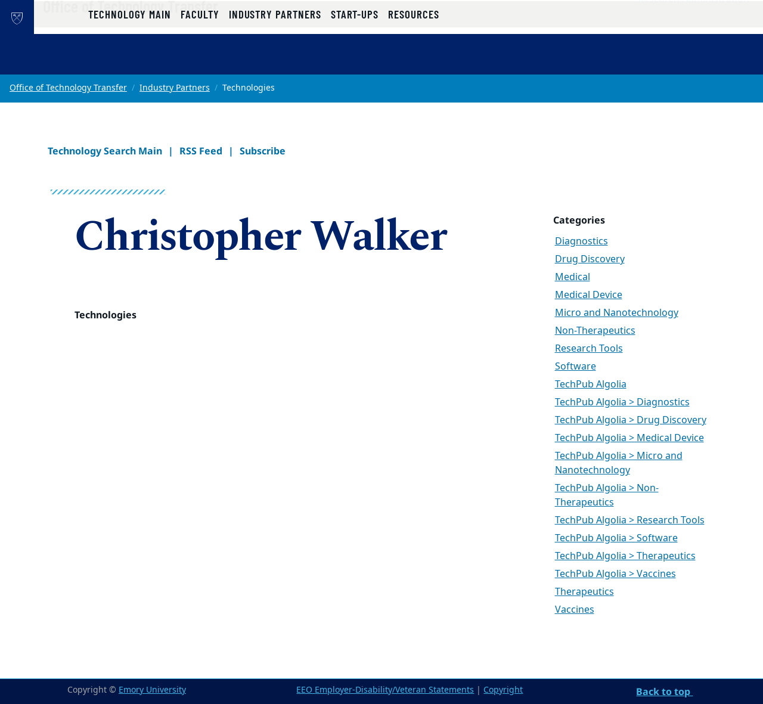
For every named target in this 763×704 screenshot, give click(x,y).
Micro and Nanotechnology (616, 313)
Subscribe (263, 150)
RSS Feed (200, 150)
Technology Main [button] (129, 61)
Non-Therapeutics (595, 331)
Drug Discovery (590, 259)
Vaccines (574, 610)
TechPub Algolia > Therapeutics (625, 556)
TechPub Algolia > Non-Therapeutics (607, 495)
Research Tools (589, 349)
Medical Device (588, 295)
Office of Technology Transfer (171, 30)
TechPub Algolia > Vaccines (615, 574)
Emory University (152, 690)
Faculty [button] (200, 61)
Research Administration (693, 24)
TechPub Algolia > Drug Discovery (630, 420)
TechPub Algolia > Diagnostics (622, 402)
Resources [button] (413, 61)
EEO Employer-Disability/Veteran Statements (385, 690)
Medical (572, 277)
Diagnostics (581, 241)
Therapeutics (584, 592)
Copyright (503, 690)
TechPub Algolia (590, 384)
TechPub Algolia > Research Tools (630, 520)
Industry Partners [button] (275, 61)
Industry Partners (174, 88)
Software (575, 366)
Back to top (664, 691)
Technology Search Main (105, 150)
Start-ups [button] (355, 61)
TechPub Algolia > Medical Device (629, 438)
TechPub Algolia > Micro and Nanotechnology (619, 463)
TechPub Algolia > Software (616, 538)
